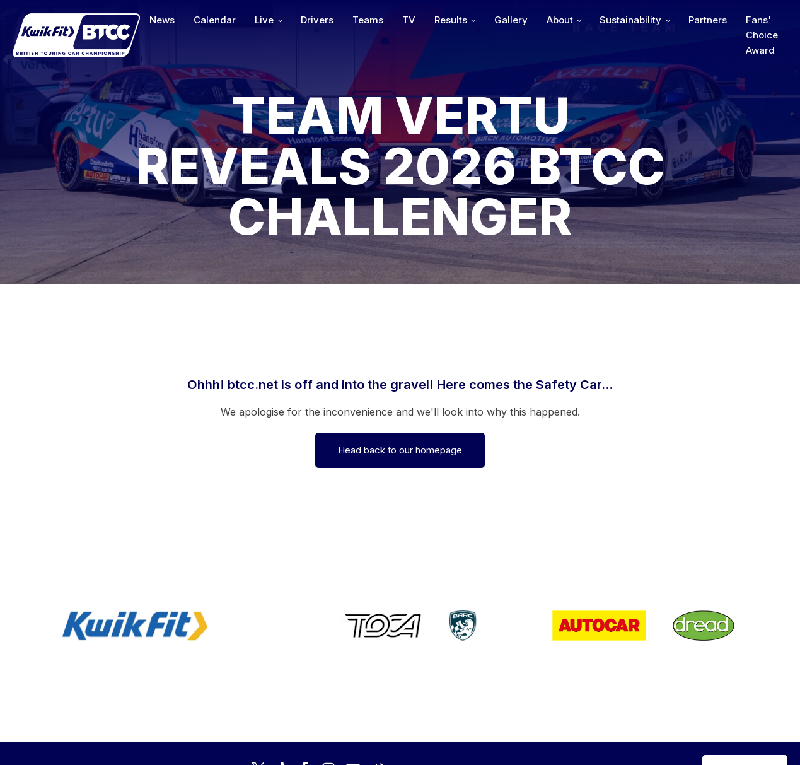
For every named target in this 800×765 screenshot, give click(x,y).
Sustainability (630, 20)
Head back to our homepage (400, 450)
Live (264, 20)
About (560, 20)
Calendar (215, 20)
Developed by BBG (544, 715)
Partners (707, 20)
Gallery (511, 20)
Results (450, 20)
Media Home (745, 715)
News (162, 20)
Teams (367, 20)
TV (408, 20)
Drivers (317, 20)
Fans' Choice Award (762, 35)
